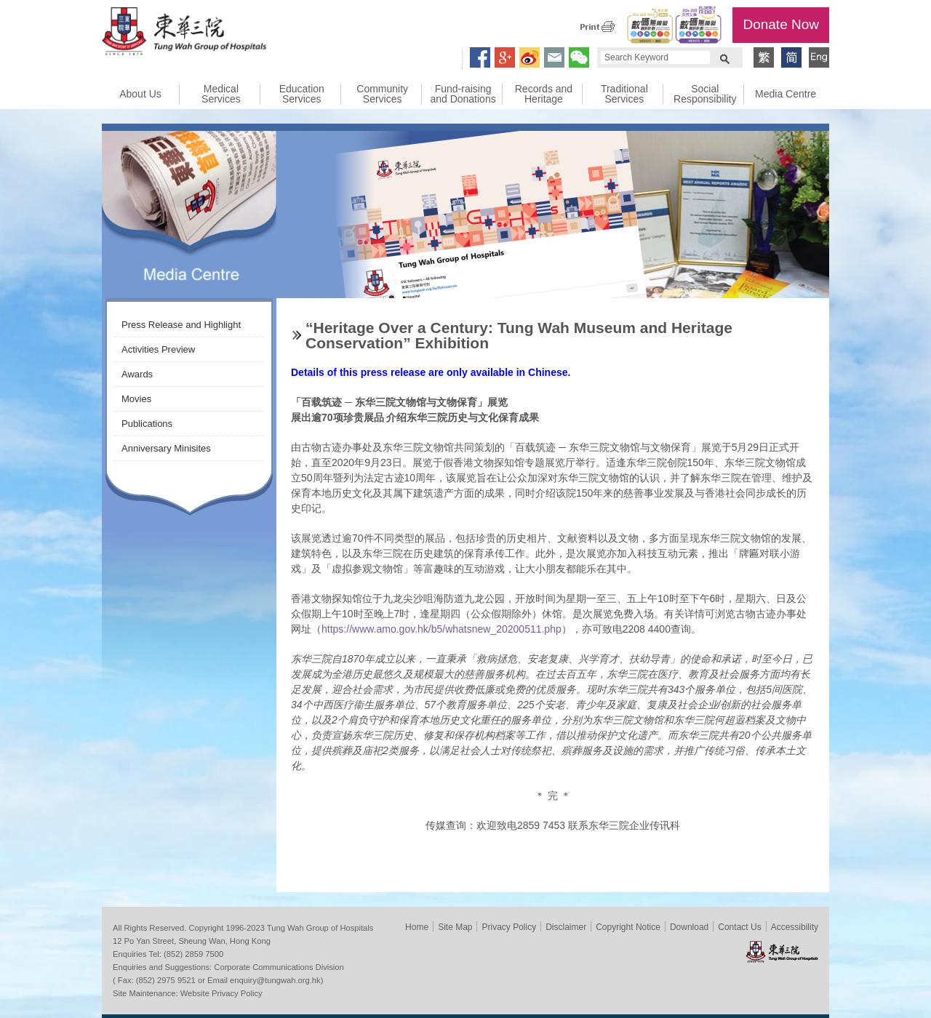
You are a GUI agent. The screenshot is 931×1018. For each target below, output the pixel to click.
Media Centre (785, 94)
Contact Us (739, 927)
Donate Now (781, 24)
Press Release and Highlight (181, 324)
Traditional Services (624, 94)
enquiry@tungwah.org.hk (275, 980)
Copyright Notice (628, 927)
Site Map (455, 927)
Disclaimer (566, 927)
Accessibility (794, 927)
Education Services (301, 94)
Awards (137, 374)
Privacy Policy (509, 927)
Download (689, 927)
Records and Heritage (543, 94)
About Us (140, 94)
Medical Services (221, 94)
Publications (146, 423)
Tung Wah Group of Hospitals (184, 33)
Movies (136, 398)
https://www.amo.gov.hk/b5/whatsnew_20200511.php (441, 629)
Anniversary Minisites (166, 448)
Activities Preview (158, 349)
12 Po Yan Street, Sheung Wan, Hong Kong (192, 941)
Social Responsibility (705, 94)
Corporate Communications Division (278, 967)
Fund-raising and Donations (462, 94)
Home (416, 927)
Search (724, 57)
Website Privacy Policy (221, 993)
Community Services (382, 94)
